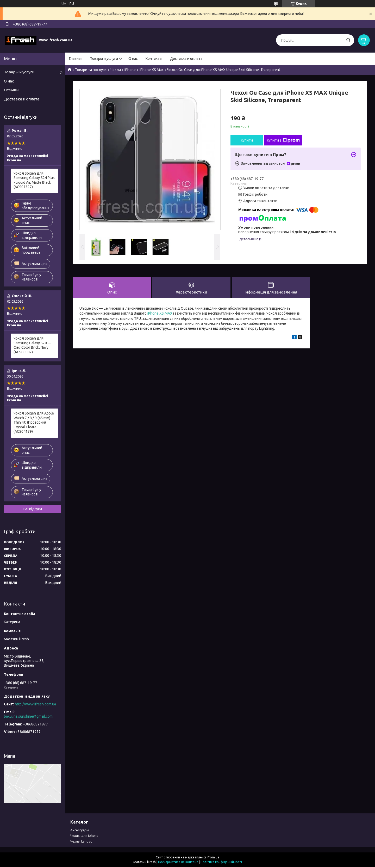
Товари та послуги (91, 70)
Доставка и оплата (186, 58)
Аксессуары (79, 830)
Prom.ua (213, 857)
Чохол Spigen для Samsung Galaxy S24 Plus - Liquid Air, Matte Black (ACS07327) (34, 180)
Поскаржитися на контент (178, 862)
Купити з (283, 140)
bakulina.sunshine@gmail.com (28, 716)
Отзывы (11, 90)
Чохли (115, 70)
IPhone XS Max (152, 70)
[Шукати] (348, 40)
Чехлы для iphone (84, 835)
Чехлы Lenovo (81, 841)
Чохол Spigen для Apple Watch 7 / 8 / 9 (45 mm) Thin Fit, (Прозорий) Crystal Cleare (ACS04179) (34, 422)
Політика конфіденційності (221, 862)
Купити (247, 140)
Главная (75, 58)
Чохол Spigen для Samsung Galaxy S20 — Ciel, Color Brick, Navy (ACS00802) (32, 345)
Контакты (154, 58)
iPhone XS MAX (159, 313)
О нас (133, 58)
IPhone (130, 70)
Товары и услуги (104, 58)
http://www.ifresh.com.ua (35, 704)
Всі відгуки (32, 509)
